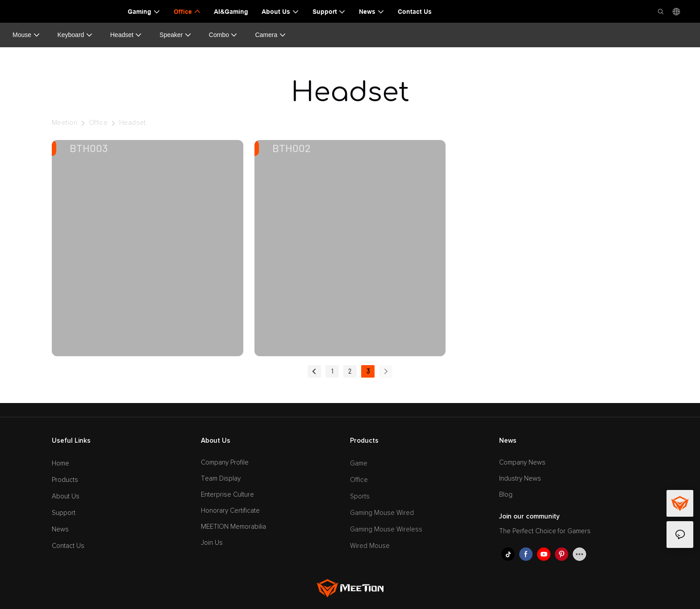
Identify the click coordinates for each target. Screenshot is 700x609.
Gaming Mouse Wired (382, 513)
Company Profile (225, 462)
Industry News (520, 478)
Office (98, 122)
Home (60, 463)
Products (65, 480)
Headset (126, 35)
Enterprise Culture (227, 494)
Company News (522, 462)
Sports (360, 496)
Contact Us (68, 546)
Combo (223, 35)
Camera (270, 35)
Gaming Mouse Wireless (386, 529)
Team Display (221, 478)
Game (358, 463)
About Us (65, 496)
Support (63, 513)
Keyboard (74, 35)
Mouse (26, 35)
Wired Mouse (370, 546)
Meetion (64, 122)
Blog (505, 494)
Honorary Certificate (230, 510)
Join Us (212, 542)
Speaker (175, 35)
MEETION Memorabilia (233, 526)
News (60, 529)
